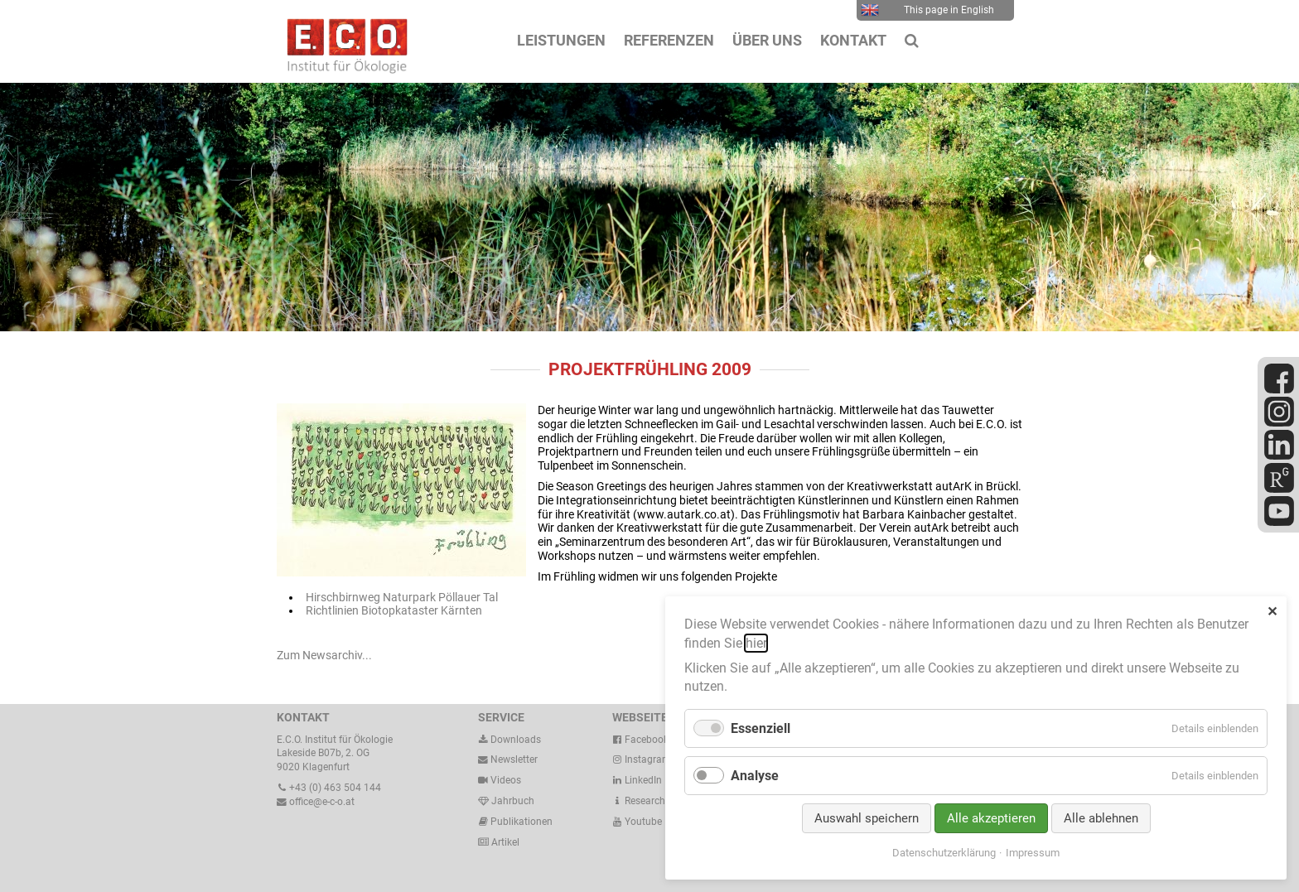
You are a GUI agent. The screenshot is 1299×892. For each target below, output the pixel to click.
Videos (505, 780)
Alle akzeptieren (991, 818)
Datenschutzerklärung (944, 852)
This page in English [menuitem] (927, 10)
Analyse (755, 776)
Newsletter (508, 759)
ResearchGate (649, 801)
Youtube (637, 821)
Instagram (641, 759)
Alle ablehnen (1101, 818)
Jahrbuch (506, 801)
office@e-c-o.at (316, 802)
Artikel (504, 842)
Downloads (509, 739)
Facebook (640, 739)
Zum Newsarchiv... (324, 655)
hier (756, 643)
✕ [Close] (1272, 612)
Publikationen (520, 821)
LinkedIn (637, 780)
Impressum (1033, 852)
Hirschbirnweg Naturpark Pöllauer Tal (402, 597)
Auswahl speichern (866, 818)
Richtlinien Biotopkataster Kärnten (394, 610)
